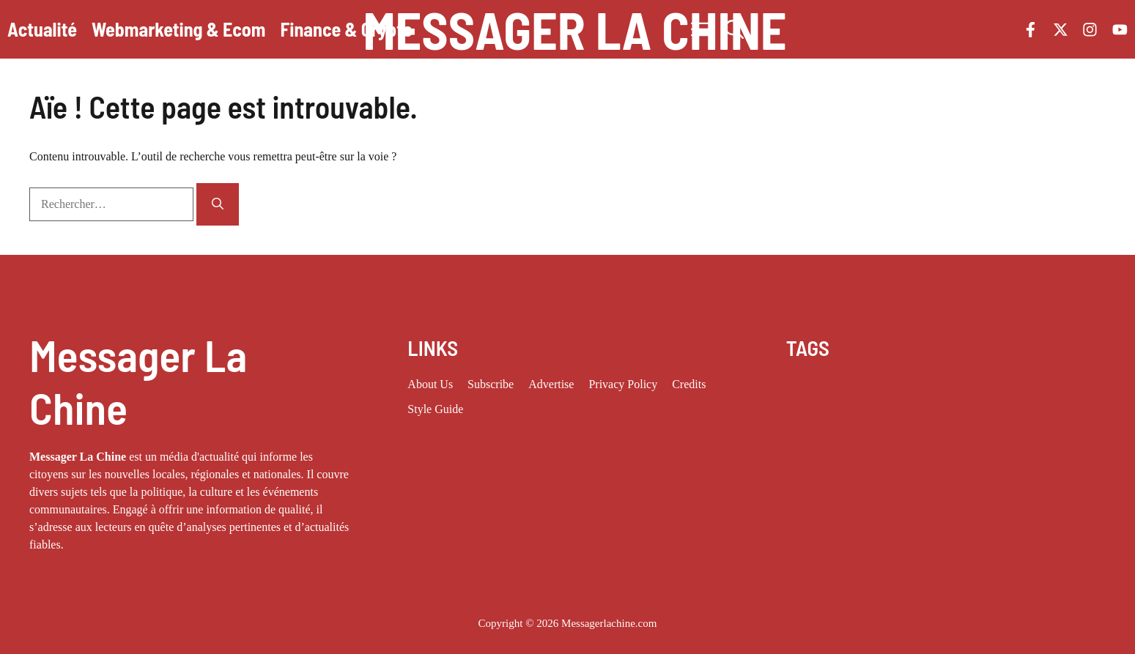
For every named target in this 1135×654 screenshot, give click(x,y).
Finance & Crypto (347, 29)
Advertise (551, 384)
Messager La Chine (574, 29)
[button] (734, 29)
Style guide (435, 409)
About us (430, 384)
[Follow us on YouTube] (1120, 29)
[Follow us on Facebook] (1031, 29)
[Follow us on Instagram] (1090, 29)
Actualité (42, 29)
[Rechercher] (217, 204)
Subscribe (490, 384)
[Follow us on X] (1061, 29)
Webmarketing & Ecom (179, 29)
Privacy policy (622, 384)
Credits (689, 384)
